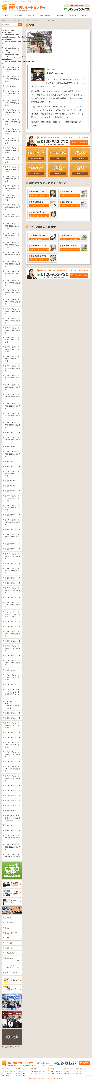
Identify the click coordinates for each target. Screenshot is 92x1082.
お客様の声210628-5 (12, 800)
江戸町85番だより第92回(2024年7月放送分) (12, 273)
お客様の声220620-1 (12, 583)
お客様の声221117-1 (12, 491)
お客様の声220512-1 (12, 597)
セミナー (8, 928)
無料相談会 (19, 15)
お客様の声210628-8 (12, 785)
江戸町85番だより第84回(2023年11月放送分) (12, 349)
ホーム (7, 15)
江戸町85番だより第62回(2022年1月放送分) (12, 663)
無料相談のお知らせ (83, 1069)
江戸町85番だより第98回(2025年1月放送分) (12, 217)
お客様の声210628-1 (12, 830)
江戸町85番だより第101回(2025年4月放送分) (12, 188)
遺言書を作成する (54, 1073)
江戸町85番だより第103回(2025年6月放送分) (12, 169)
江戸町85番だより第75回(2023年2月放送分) (12, 439)
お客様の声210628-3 (12, 811)
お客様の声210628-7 (12, 790)
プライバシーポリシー (83, 1071)
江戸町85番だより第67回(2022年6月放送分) (12, 571)
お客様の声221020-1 (12, 515)
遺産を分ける (21, 1069)
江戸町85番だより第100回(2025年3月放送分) (12, 198)
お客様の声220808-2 (12, 544)
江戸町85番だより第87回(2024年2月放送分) (12, 321)
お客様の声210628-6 (12, 795)
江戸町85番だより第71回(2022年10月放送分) (12, 508)
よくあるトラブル (37, 1073)
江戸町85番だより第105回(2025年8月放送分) (12, 150)
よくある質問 (9, 943)
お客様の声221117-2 (12, 486)
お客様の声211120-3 (12, 732)
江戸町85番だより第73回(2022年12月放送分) (12, 473)
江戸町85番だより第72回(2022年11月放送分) (12, 498)
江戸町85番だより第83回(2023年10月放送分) (12, 359)
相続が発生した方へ (23, 1073)
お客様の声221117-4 (12, 466)
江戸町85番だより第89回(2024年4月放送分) (12, 302)
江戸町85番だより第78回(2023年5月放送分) (12, 406)
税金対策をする (69, 1073)
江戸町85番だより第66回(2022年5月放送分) (12, 590)
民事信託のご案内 (12, 959)
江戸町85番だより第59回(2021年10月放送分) (12, 745)
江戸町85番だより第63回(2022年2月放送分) (12, 648)
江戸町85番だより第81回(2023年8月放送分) (12, 378)
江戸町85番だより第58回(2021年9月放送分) (12, 754)
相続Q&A (8, 938)
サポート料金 (69, 1069)
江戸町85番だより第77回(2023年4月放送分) (12, 415)
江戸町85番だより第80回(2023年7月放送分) (12, 387)
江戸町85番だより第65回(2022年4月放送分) (12, 605)
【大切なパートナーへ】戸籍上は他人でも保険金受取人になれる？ (12, 693)
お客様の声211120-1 (12, 718)
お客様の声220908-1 (12, 529)
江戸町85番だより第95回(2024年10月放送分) (12, 245)
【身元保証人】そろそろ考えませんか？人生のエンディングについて (12, 705)
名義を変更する (22, 1075)
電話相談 (79, 1073)
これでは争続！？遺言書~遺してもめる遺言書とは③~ (12, 614)
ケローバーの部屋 (11, 973)
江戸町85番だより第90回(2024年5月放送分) (12, 292)
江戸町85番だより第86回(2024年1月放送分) (12, 330)
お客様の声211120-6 (12, 641)
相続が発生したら (8, 1069)
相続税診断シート (11, 953)
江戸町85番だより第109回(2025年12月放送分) (12, 112)
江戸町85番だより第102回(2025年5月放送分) (12, 179)
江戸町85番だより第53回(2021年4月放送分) (12, 856)
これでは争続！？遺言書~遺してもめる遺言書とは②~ (12, 818)
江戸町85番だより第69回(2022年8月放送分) (12, 537)
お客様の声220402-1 (12, 626)
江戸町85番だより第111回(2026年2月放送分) (12, 93)
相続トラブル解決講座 (55, 1071)
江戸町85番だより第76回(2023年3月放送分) (12, 425)
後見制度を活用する (9, 1071)
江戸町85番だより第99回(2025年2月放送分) (12, 207)
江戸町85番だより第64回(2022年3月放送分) (12, 634)
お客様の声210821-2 (12, 684)
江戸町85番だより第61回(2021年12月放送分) (12, 677)
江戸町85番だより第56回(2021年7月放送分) (12, 778)
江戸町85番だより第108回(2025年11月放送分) (12, 122)
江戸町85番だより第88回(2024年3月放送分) (12, 311)
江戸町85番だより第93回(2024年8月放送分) (12, 264)
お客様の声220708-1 (12, 563)
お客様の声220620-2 (12, 578)
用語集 (67, 1071)
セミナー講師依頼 (11, 933)
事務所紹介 (60, 15)
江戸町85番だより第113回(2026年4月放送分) (12, 69)
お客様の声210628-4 (12, 805)
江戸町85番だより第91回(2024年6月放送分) (12, 283)
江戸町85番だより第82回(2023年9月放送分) (12, 368)
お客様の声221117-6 (12, 447)
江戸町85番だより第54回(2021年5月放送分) (12, 847)
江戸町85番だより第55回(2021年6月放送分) (12, 837)
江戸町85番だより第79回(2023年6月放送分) (12, 397)
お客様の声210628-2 (12, 825)
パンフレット (12, 966)
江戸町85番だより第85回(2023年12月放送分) (12, 340)
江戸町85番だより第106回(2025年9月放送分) (12, 141)
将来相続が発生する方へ (39, 1071)
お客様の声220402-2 (12, 621)
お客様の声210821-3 (12, 737)
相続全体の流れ (10, 86)
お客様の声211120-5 (12, 655)
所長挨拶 (8, 918)
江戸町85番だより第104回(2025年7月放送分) (12, 160)
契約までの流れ (45, 15)
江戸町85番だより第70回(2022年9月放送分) (12, 522)
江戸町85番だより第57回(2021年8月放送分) (12, 769)
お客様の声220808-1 (12, 549)
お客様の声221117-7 (12, 432)
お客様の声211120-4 (12, 670)
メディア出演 (9, 923)
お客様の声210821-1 (12, 761)
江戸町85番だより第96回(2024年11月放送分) (12, 236)
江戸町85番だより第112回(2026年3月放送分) (12, 79)
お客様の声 (9, 948)
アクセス (84, 15)
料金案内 (31, 15)
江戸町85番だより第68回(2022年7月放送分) (12, 556)
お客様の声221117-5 (12, 461)
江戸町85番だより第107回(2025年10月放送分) (12, 131)
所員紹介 (73, 15)
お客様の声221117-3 (12, 481)
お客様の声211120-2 (12, 713)
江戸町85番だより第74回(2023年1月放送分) (12, 454)
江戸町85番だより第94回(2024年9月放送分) (12, 254)
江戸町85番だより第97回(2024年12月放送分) (12, 226)
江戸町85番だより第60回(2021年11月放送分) (12, 725)
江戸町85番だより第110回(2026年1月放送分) (12, 103)
